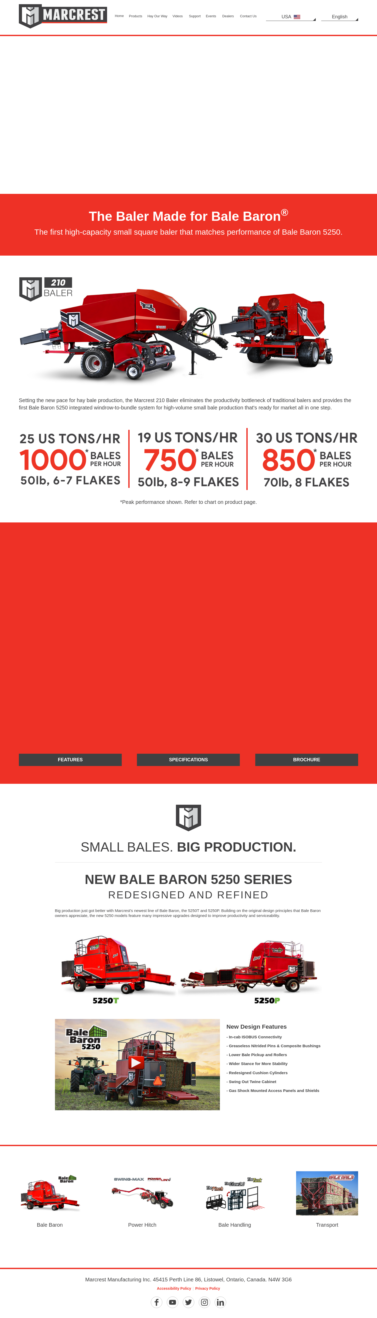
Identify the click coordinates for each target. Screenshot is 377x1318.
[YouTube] (172, 1304)
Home (119, 16)
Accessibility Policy (174, 1290)
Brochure (306, 760)
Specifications (188, 760)
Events (211, 16)
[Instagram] (204, 1304)
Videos (178, 16)
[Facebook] (156, 1304)
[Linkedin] (220, 1304)
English (339, 17)
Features (70, 760)
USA (291, 17)
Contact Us (248, 16)
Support (195, 16)
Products (135, 16)
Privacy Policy (207, 1290)
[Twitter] (188, 1304)
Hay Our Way (157, 16)
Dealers (228, 16)
